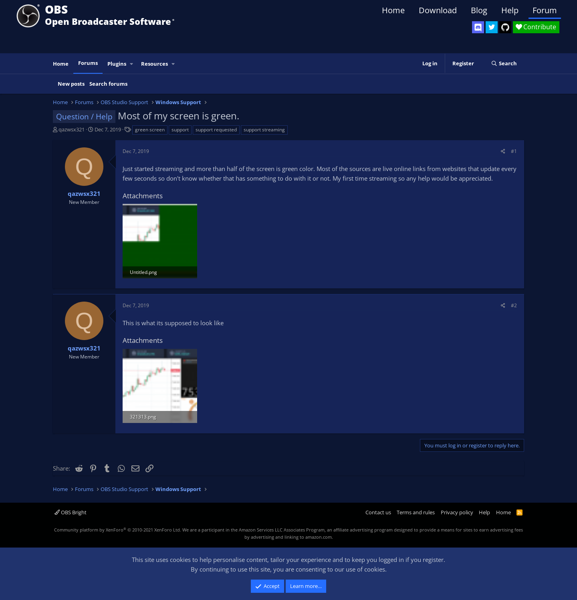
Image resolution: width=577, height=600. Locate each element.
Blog (479, 10)
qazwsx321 (72, 129)
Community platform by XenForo (117, 530)
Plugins (116, 63)
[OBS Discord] (478, 27)
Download (438, 10)
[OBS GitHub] (505, 27)
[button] (132, 64)
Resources (154, 63)
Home (393, 10)
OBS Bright (70, 512)
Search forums (108, 83)
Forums (88, 62)
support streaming (264, 129)
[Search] (504, 64)
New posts (71, 83)
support (180, 129)
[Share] (503, 151)
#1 (514, 151)
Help (509, 10)
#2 (514, 305)
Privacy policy (457, 512)
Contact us (378, 512)
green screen (150, 129)
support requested (216, 129)
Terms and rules (416, 512)
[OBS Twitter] (492, 27)
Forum (545, 10)
